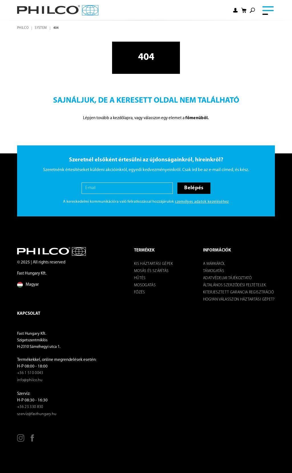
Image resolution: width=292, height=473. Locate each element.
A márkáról (214, 264)
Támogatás (213, 271)
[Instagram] (20, 440)
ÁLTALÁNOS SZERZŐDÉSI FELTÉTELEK (234, 285)
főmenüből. (197, 118)
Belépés (193, 188)
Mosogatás (145, 285)
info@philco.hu (29, 380)
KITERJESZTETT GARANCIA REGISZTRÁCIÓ (238, 292)
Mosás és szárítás (151, 271)
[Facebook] (32, 440)
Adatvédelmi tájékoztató (227, 278)
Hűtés (140, 278)
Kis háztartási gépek (153, 264)
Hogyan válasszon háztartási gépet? (239, 299)
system (41, 28)
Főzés (139, 292)
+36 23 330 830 (30, 407)
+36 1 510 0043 (30, 373)
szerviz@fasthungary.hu (36, 414)
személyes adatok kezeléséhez (202, 202)
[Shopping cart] (244, 10)
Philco (23, 28)
